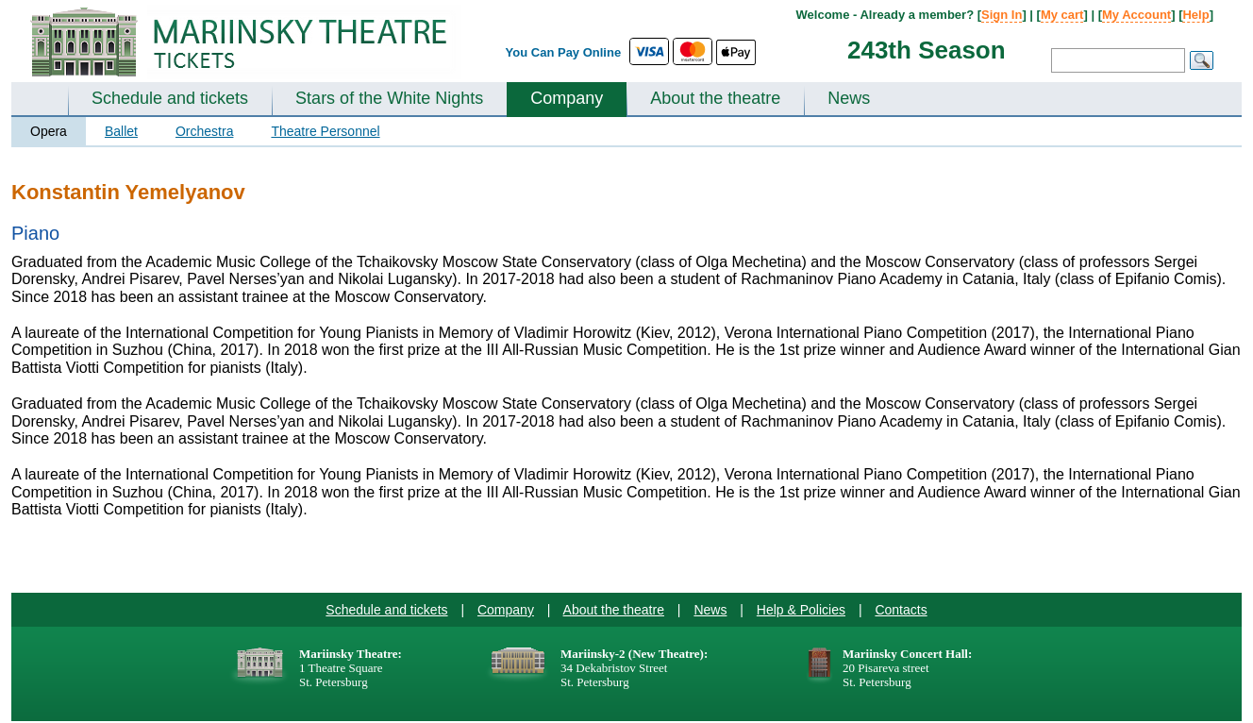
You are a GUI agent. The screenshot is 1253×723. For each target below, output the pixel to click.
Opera (48, 131)
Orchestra (204, 131)
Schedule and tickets (170, 98)
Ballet (121, 131)
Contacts (901, 609)
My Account (1136, 15)
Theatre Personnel (325, 131)
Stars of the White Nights (389, 98)
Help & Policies (801, 609)
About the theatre (715, 98)
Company (566, 98)
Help (1195, 15)
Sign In (1001, 15)
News (848, 98)
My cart (1062, 15)
